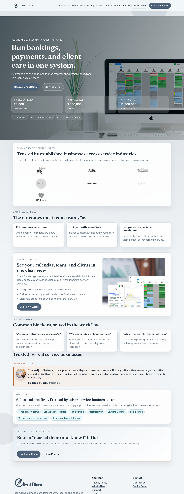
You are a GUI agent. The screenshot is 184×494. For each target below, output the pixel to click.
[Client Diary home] (23, 5)
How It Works (78, 5)
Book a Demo (140, 486)
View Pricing (52, 454)
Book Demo (140, 5)
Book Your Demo (29, 454)
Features (63, 5)
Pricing (90, 5)
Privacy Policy (99, 482)
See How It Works (29, 306)
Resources (101, 5)
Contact (115, 5)
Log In (126, 5)
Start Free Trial (53, 86)
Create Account (160, 5)
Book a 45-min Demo (25, 86)
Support (96, 490)
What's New (98, 486)
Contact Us (139, 482)
